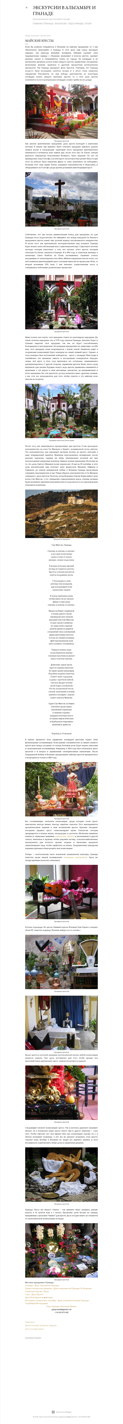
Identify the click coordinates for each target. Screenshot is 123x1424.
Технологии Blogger (61, 1412)
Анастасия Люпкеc (68, 1306)
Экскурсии (61, 24)
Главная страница (43, 24)
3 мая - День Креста (34, 1294)
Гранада (35, 1325)
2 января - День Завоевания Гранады (42, 1285)
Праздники (43, 1325)
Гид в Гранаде (75, 24)
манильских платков (64, 836)
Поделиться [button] (30, 1322)
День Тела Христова (34, 1297)
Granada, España (37, 1329)
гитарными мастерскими (75, 857)
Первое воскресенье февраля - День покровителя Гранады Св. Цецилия (58, 1288)
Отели (88, 24)
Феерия (49, 1297)
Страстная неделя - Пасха (37, 1291)
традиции (53, 1325)
